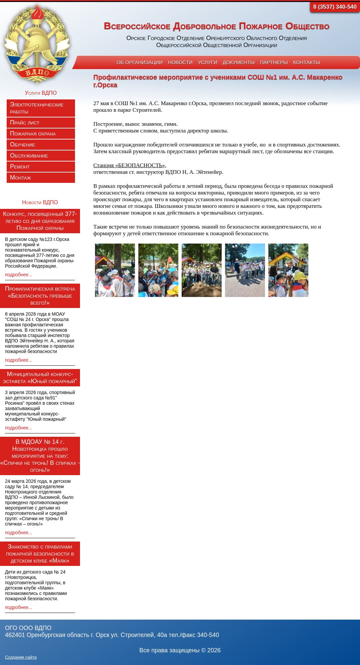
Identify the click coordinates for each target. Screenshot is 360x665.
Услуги (207, 62)
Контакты (306, 62)
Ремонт (20, 166)
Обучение (22, 144)
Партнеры (274, 62)
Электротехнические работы (36, 108)
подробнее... (18, 274)
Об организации (140, 62)
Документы (239, 62)
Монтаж (20, 177)
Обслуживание (29, 155)
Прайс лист (24, 122)
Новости (180, 62)
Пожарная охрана (33, 133)
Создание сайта (21, 657)
